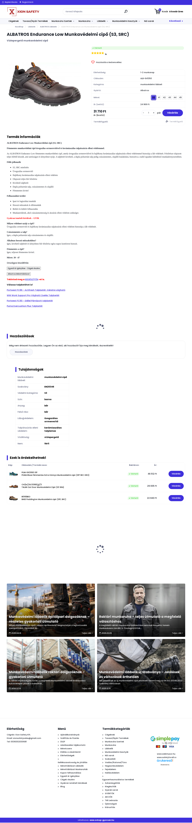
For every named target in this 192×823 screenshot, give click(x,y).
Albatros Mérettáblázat (19, 274)
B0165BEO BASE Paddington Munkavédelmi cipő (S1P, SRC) (44, 498)
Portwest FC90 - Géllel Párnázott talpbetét (30, 301)
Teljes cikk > (87, 633)
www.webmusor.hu (166, 754)
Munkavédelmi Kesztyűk (124, 21)
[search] (126, 12)
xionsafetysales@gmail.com (27, 738)
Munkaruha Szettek (62, 21)
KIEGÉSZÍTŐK (31, 279)
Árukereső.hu (165, 765)
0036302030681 (19, 742)
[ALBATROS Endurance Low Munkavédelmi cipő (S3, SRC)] (45, 84)
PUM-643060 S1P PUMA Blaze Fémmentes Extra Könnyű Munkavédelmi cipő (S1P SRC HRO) (55, 474)
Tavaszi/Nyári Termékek (35, 21)
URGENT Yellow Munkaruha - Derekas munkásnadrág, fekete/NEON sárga (27, 555)
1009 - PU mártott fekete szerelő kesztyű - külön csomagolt (69, 555)
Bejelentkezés (11, 2)
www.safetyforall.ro (166, 757)
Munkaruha (84, 21)
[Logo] (23, 11)
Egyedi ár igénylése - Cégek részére (24, 268)
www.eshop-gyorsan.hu (102, 820)
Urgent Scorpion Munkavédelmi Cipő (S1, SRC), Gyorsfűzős (117, 555)
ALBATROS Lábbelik (48, 26)
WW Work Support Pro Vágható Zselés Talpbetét (33, 295)
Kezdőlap (19, 26)
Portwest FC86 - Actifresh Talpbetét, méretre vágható (36, 290)
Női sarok (149, 21)
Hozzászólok (21, 352)
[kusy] (147, 113)
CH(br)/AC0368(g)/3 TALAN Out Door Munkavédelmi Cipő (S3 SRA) (43, 486)
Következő (175, 21)
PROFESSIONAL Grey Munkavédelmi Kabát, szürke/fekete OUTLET (160, 555)
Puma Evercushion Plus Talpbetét (25, 306)
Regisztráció (27, 2)
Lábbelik (101, 21)
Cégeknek (14, 21)
